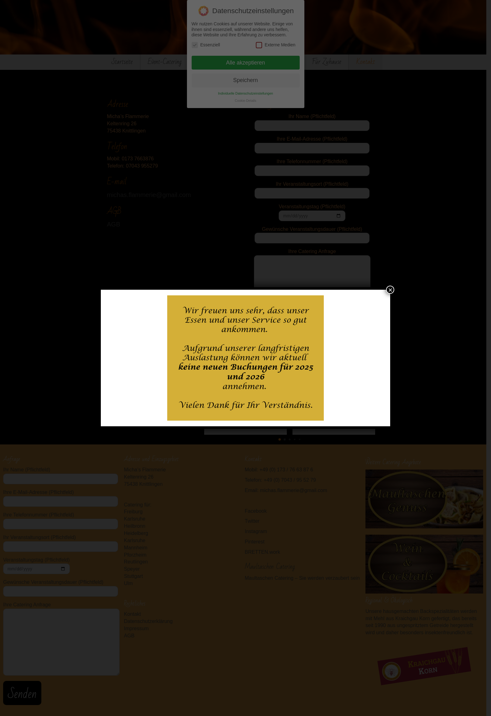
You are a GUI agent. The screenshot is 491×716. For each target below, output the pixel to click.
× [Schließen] (390, 290)
